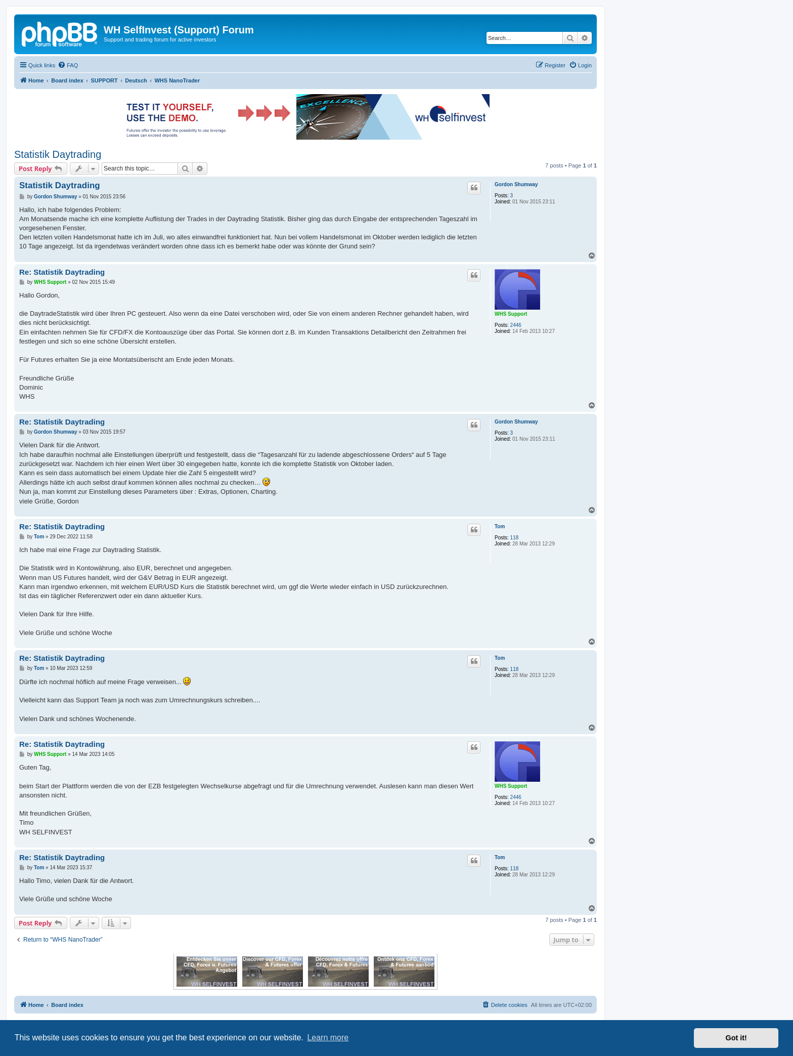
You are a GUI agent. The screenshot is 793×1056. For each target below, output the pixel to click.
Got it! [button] (736, 1038)
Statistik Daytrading (57, 154)
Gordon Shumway (516, 184)
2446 (515, 325)
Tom (500, 526)
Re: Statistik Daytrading (62, 272)
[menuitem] (68, 65)
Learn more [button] (327, 1037)
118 (514, 537)
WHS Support (511, 314)
